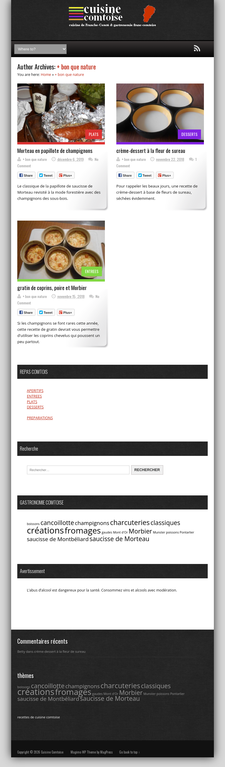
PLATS (93, 134)
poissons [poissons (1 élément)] (172, 532)
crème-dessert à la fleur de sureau (150, 150)
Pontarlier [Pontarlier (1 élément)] (187, 532)
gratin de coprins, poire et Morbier (52, 288)
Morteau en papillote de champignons (55, 150)
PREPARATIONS (40, 417)
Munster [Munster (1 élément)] (159, 532)
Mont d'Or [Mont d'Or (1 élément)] (120, 532)
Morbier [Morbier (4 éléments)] (140, 531)
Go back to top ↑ (129, 752)
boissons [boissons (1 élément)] (33, 524)
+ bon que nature (76, 66)
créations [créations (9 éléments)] (45, 530)
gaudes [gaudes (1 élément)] (107, 532)
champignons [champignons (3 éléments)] (92, 522)
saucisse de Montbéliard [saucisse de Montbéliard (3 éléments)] (58, 539)
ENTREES (91, 271)
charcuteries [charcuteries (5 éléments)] (130, 522)
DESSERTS (189, 134)
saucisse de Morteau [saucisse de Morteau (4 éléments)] (119, 538)
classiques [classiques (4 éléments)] (165, 522)
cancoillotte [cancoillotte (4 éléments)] (57, 522)
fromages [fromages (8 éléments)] (83, 530)
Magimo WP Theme (83, 752)
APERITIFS (35, 390)
